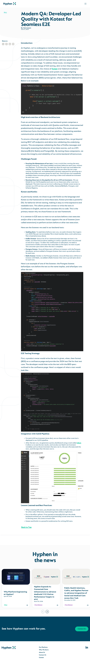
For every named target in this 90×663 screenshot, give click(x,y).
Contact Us (82, 629)
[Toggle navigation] (85, 3)
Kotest (54, 69)
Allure (79, 443)
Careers (41, 657)
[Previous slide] (43, 611)
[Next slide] (47, 611)
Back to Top (26, 527)
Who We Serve (43, 650)
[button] (3, 44)
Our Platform (43, 647)
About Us (42, 652)
